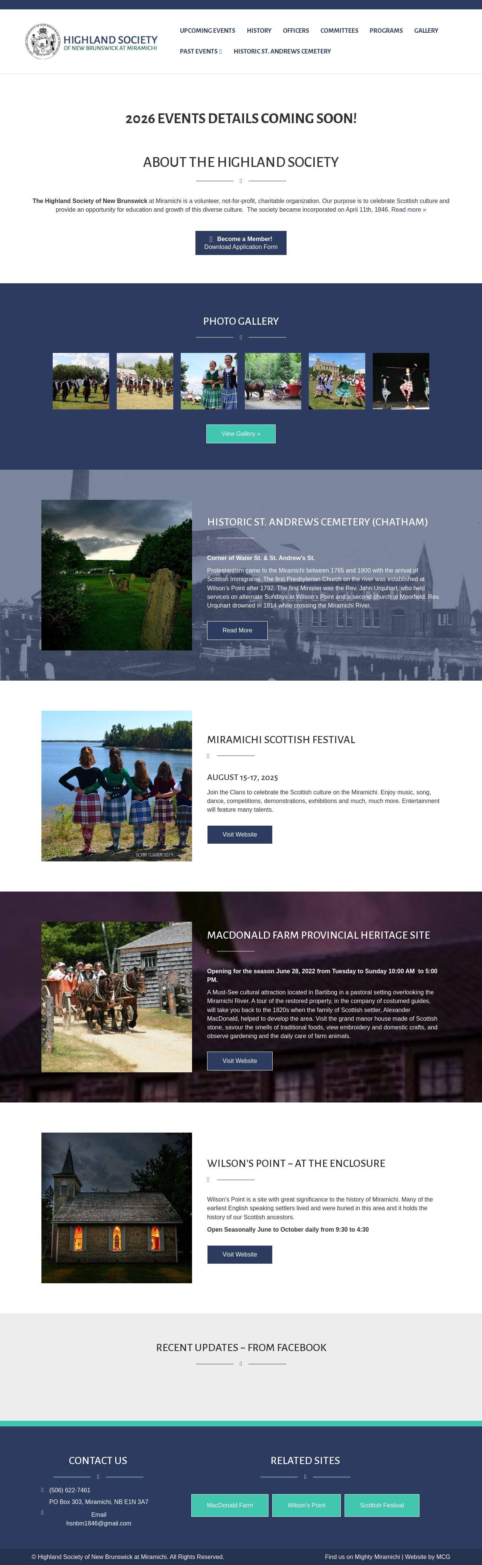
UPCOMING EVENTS (207, 30)
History (259, 30)
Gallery (426, 30)
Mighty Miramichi (377, 1557)
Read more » (408, 209)
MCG (443, 1557)
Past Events (199, 51)
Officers (296, 30)
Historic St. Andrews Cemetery (282, 51)
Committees (339, 30)
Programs (386, 30)
